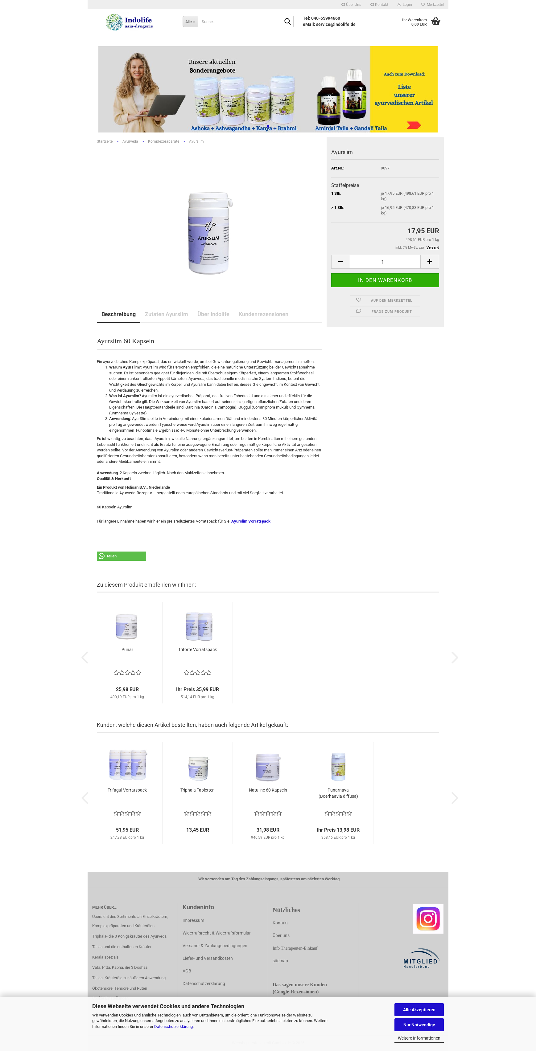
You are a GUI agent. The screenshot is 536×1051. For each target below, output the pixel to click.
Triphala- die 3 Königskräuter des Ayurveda (129, 936)
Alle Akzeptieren (419, 1009)
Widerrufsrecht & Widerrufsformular (217, 933)
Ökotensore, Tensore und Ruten (119, 988)
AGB (187, 970)
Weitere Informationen (419, 1038)
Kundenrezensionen (263, 314)
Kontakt (379, 4)
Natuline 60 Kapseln (268, 790)
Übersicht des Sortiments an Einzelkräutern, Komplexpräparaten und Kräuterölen (130, 921)
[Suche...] (190, 21)
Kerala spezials (105, 957)
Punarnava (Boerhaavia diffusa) (338, 793)
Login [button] (405, 4)
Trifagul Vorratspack (127, 790)
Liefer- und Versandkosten (208, 958)
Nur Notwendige (419, 1024)
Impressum (193, 920)
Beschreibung (118, 314)
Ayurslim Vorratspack (250, 521)
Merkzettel (432, 4)
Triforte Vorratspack (197, 649)
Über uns (281, 935)
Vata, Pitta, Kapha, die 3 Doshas (120, 967)
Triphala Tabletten (197, 790)
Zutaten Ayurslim (166, 314)
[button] (340, 262)
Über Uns (351, 4)
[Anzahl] (385, 262)
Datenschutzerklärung (173, 1026)
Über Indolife (213, 314)
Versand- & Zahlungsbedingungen (215, 945)
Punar (127, 649)
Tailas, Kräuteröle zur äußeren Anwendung (129, 978)
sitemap (280, 960)
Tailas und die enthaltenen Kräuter (121, 946)
